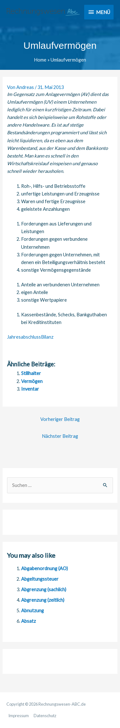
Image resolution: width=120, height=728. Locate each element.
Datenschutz (45, 715)
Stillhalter (31, 373)
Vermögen (32, 381)
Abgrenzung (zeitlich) (42, 600)
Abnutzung (32, 610)
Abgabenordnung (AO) (44, 568)
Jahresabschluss (24, 337)
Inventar (30, 389)
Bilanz (47, 337)
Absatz (28, 621)
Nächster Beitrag (60, 436)
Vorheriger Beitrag (60, 419)
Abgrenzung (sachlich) (43, 589)
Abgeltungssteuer (40, 579)
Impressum (18, 715)
